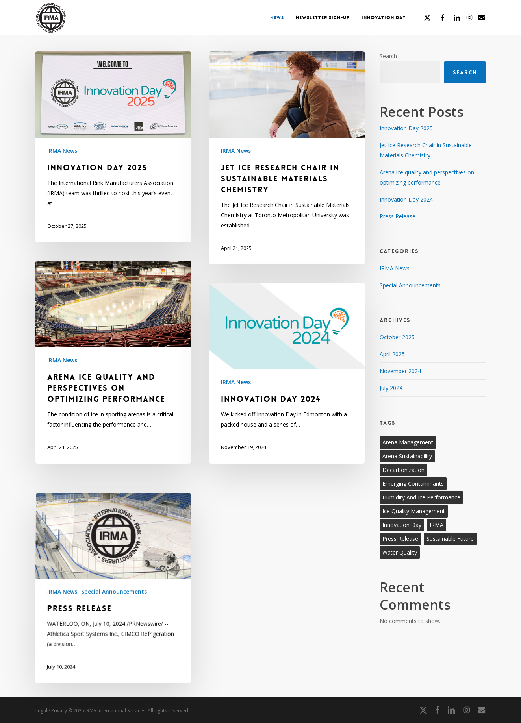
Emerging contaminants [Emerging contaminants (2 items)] (413, 483)
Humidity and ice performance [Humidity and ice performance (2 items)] (421, 497)
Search (388, 56)
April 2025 (392, 354)
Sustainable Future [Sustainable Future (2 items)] (450, 538)
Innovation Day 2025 (406, 128)
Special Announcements (114, 689)
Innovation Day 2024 (406, 199)
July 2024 (391, 388)
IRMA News (62, 150)
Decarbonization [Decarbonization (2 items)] (403, 469)
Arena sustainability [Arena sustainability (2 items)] (407, 456)
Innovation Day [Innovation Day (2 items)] (401, 525)
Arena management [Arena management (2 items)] (407, 442)
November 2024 (400, 371)
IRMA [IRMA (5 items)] (436, 525)
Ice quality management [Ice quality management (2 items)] (413, 511)
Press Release (397, 216)
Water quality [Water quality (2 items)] (399, 552)
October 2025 (397, 337)
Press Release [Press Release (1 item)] (400, 538)
